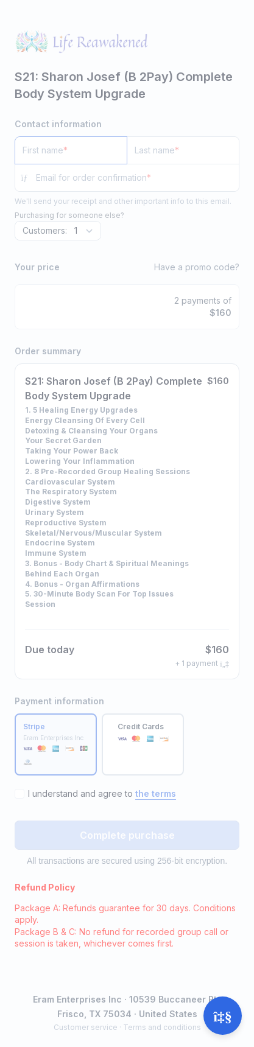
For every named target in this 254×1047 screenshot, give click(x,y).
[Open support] (222, 1015)
